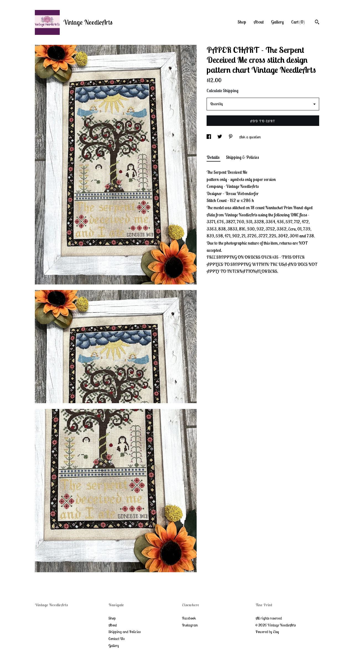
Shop (242, 22)
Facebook (189, 618)
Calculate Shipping (222, 90)
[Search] (317, 23)
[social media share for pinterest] (231, 136)
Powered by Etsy (267, 631)
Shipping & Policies (242, 157)
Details (213, 157)
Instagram (190, 625)
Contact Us (116, 638)
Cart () (298, 22)
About (259, 22)
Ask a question (250, 136)
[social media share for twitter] (220, 136)
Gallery (277, 22)
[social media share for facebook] (209, 136)
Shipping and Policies (124, 631)
